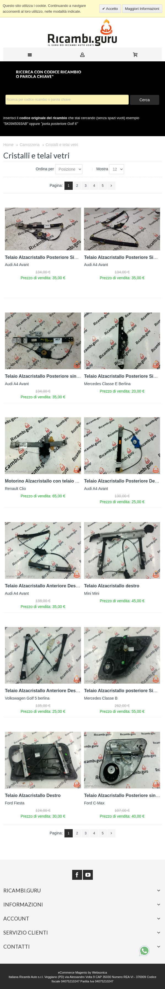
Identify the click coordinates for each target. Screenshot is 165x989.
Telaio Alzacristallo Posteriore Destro (123, 480)
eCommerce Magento (72, 972)
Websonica (99, 972)
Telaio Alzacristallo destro (111, 585)
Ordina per (45, 169)
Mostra (102, 169)
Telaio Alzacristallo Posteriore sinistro (45, 376)
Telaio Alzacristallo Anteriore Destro (43, 585)
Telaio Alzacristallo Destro (33, 795)
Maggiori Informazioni (142, 9)
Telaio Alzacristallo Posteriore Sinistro (46, 257)
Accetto (111, 9)
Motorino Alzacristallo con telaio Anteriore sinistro (59, 480)
